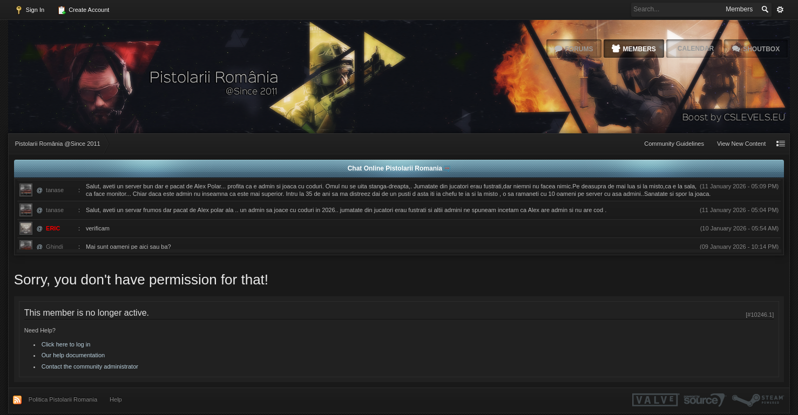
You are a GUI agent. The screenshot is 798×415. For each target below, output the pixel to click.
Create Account (83, 10)
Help (116, 399)
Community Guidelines (674, 143)
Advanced (780, 10)
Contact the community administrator (90, 366)
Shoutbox (761, 49)
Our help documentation (73, 355)
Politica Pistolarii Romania (63, 399)
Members (639, 49)
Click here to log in (66, 344)
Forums (579, 49)
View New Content (741, 143)
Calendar (696, 48)
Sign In (29, 10)
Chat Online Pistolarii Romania (396, 168)
